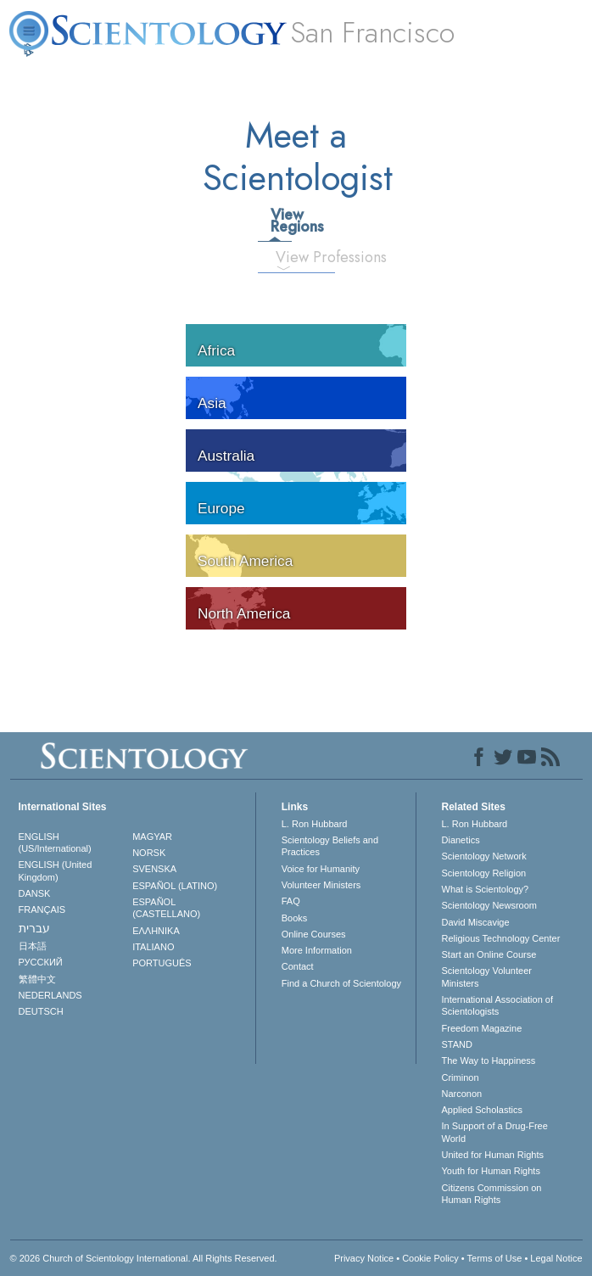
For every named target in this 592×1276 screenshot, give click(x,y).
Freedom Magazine (482, 1028)
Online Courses (314, 934)
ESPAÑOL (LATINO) (174, 886)
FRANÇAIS (42, 909)
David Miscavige (476, 922)
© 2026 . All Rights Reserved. (143, 1258)
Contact (298, 966)
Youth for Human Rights (491, 1171)
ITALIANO (153, 947)
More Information (317, 950)
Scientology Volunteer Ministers (487, 976)
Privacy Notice (364, 1258)
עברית (34, 928)
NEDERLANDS (50, 995)
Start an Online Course (489, 954)
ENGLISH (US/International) (55, 842)
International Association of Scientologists (497, 1005)
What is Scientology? (485, 889)
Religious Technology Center (501, 938)
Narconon (462, 1094)
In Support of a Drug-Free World (495, 1132)
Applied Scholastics (482, 1110)
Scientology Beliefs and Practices (330, 846)
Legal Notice (556, 1258)
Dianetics (461, 840)
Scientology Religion (484, 873)
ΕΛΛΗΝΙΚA (156, 931)
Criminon (460, 1077)
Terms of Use (494, 1258)
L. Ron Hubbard (315, 824)
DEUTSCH (41, 1011)
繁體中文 (37, 979)
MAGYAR (152, 836)
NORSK (148, 853)
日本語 (33, 946)
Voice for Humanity (321, 869)
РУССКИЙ (41, 962)
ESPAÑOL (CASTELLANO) (166, 908)
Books (295, 918)
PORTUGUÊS (161, 963)
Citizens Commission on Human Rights (492, 1194)
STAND (457, 1044)
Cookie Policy (430, 1258)
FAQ (291, 901)
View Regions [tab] (281, 221)
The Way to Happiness (489, 1060)
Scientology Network (484, 856)
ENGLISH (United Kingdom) (55, 870)
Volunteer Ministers (321, 885)
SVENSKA (154, 869)
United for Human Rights (493, 1155)
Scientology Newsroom (490, 905)
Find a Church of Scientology (341, 983)
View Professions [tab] (290, 257)
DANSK (35, 893)
